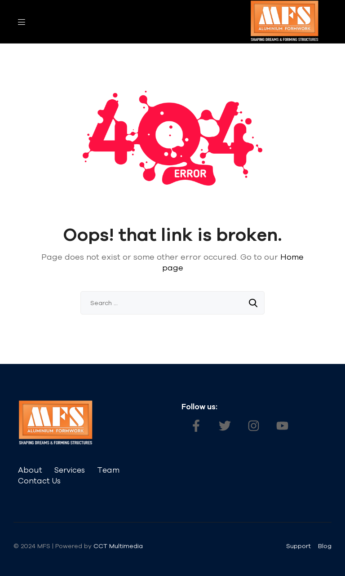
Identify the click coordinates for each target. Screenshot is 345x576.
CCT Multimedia (119, 545)
